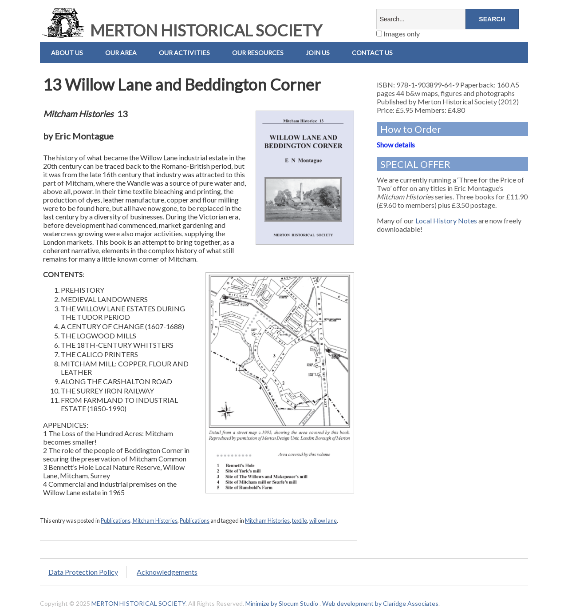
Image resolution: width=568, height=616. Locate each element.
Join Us (318, 52)
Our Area (121, 52)
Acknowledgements (167, 572)
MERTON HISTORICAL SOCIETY (181, 30)
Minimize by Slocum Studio (281, 603)
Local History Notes (446, 220)
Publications (194, 520)
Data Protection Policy (83, 572)
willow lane (323, 520)
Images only (398, 33)
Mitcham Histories (267, 520)
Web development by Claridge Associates (380, 603)
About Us (67, 52)
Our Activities (184, 52)
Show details (396, 144)
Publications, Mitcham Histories (139, 520)
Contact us (372, 52)
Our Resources (258, 52)
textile (299, 520)
